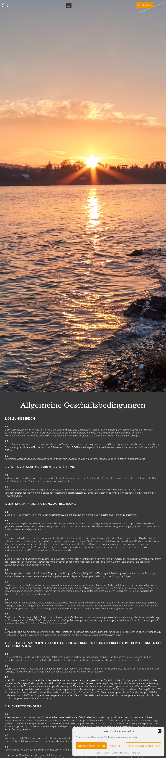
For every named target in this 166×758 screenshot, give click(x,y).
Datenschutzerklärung (120, 753)
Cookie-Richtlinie (103, 753)
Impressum (135, 753)
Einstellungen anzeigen (144, 746)
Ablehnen (116, 746)
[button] (159, 731)
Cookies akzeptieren (91, 746)
